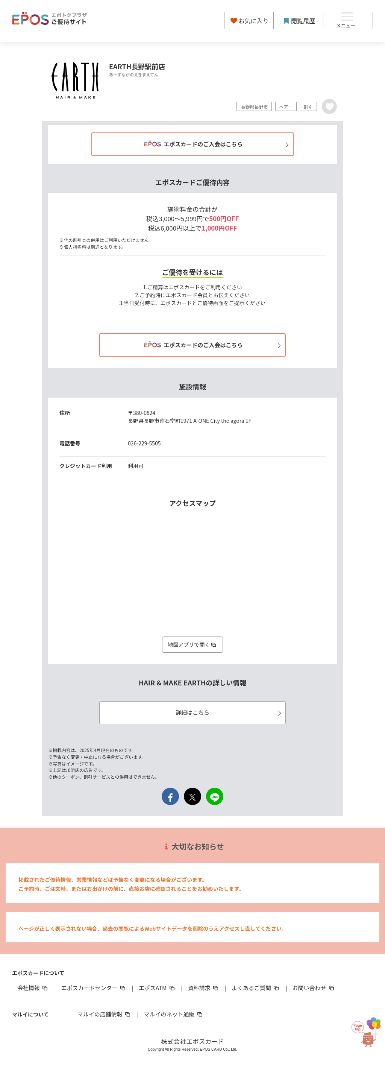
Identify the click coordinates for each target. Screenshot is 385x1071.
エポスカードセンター (93, 988)
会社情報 (33, 988)
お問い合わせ (314, 988)
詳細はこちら (229, 712)
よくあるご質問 (256, 988)
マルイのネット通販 (173, 1014)
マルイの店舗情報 (104, 1014)
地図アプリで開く (192, 644)
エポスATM (157, 988)
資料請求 (204, 988)
